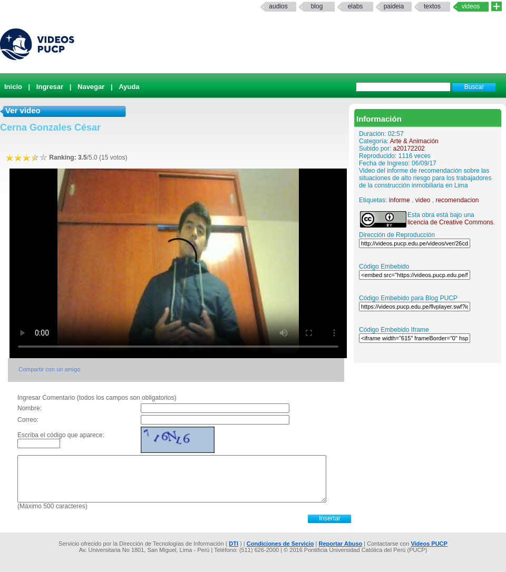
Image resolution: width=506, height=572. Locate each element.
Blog (317, 6)
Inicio (13, 87)
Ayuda (129, 87)
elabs (355, 6)
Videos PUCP (429, 543)
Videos (471, 6)
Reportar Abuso (341, 543)
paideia (394, 6)
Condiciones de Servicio (280, 543)
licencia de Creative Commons (450, 222)
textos (432, 6)
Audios (278, 6)
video (423, 200)
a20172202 (409, 148)
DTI (233, 543)
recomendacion (457, 200)
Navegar (90, 87)
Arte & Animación (414, 141)
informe (399, 200)
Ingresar (49, 87)
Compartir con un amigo (49, 369)
